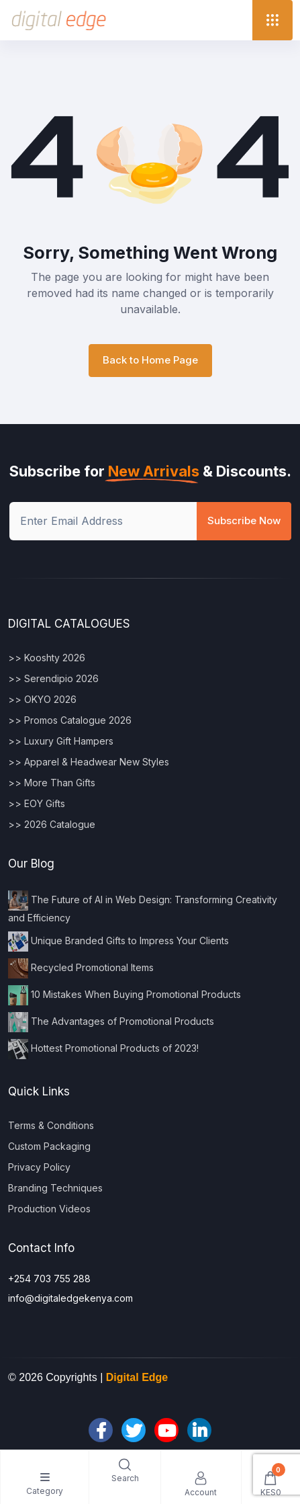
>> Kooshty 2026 (46, 657)
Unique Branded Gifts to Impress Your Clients (118, 941)
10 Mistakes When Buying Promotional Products (124, 995)
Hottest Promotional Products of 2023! (103, 1049)
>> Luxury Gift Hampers (60, 741)
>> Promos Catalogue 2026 (70, 720)
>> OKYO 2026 (42, 699)
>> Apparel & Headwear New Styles (88, 761)
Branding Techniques (55, 1188)
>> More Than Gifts (51, 782)
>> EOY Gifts (36, 803)
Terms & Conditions (51, 1125)
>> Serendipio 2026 (53, 678)
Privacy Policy (39, 1167)
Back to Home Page (150, 359)
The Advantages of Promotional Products (111, 1022)
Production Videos (49, 1208)
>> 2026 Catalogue (51, 824)
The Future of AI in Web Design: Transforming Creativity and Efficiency (142, 906)
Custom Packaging (49, 1146)
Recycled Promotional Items (81, 968)
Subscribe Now (244, 520)
